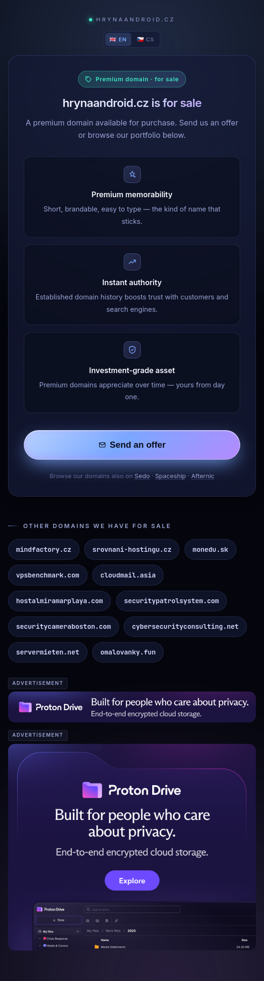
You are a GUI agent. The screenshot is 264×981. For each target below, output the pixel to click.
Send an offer (132, 445)
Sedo (142, 476)
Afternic (203, 476)
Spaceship (170, 476)
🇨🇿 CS (146, 39)
